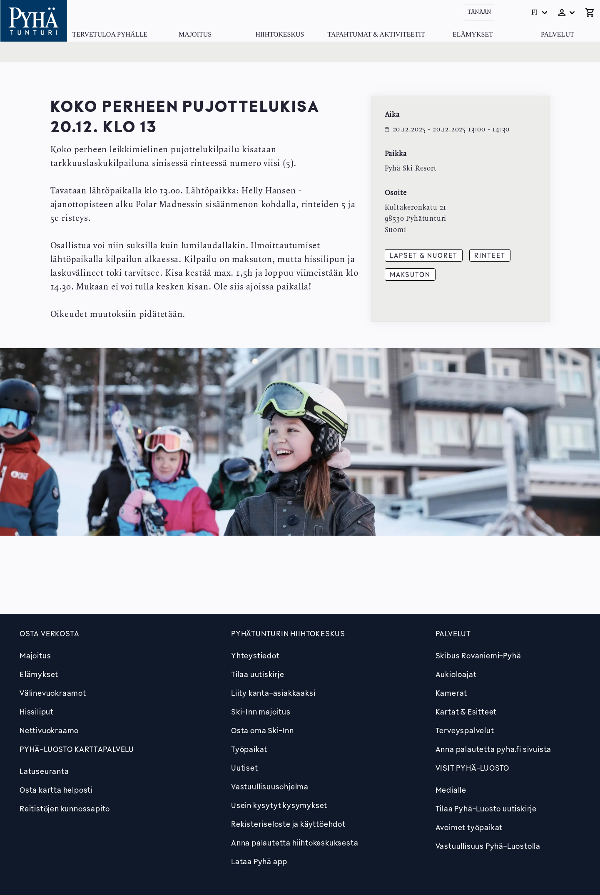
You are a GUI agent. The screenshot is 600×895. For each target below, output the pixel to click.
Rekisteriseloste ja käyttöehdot (288, 823)
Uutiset (244, 767)
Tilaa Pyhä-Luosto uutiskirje (486, 808)
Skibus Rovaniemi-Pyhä (478, 655)
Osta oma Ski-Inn (262, 730)
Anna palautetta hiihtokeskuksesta (294, 842)
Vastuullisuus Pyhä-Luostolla (488, 845)
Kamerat (452, 692)
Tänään (479, 12)
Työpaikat (249, 749)
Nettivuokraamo (49, 730)
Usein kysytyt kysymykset (279, 805)
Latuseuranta (44, 771)
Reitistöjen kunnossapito (65, 808)
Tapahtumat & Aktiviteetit (376, 34)
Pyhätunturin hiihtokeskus (288, 633)
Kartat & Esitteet (466, 711)
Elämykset (473, 34)
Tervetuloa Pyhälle (109, 34)
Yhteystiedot (255, 655)
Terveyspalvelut (465, 730)
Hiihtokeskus (279, 34)
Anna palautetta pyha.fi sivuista (494, 749)
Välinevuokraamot (53, 692)
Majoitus (195, 34)
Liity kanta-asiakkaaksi (273, 692)
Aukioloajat (456, 674)
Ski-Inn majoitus (261, 711)
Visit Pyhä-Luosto (473, 767)
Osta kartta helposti (56, 789)
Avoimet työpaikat (469, 827)
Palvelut (557, 34)
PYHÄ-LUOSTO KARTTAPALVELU (77, 749)
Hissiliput (37, 711)
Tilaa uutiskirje (257, 674)
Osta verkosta (49, 633)
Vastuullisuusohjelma (270, 786)
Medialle (451, 789)
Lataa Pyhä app (259, 861)
